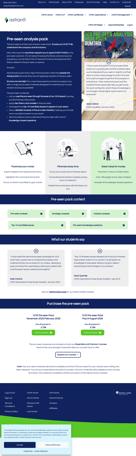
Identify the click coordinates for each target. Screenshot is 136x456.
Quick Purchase (93, 2)
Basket (128, 6)
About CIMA (67, 2)
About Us (42, 2)
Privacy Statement (41, 451)
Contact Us (114, 2)
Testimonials (54, 2)
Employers (79, 2)
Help (105, 2)
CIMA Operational (97, 15)
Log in (130, 25)
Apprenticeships (116, 25)
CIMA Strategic (95, 25)
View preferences (52, 445)
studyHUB (126, 2)
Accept (20, 445)
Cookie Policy (28, 451)
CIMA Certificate (75, 15)
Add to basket (43, 351)
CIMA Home (47, 15)
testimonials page (57, 310)
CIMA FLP (60, 15)
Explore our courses (66, 373)
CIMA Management (120, 15)
